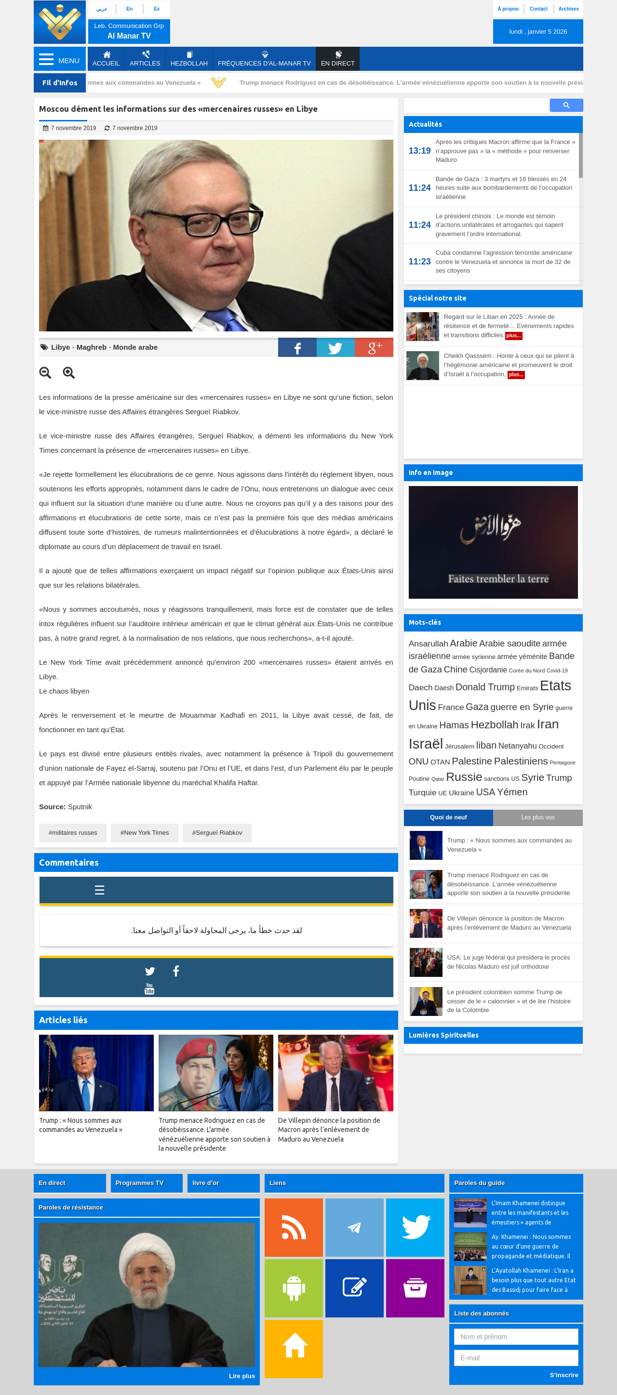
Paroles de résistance (71, 1207)
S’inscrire (564, 1375)
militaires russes (74, 832)
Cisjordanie (488, 670)
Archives (569, 9)
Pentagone (563, 762)
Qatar (437, 779)
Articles (145, 59)
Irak (527, 725)
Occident (551, 746)
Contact (539, 9)
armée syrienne (474, 656)
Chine (455, 669)
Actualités (425, 124)
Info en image (431, 472)
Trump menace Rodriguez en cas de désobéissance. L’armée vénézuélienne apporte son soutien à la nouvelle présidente (422, 82)
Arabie (464, 643)
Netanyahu (517, 745)
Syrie (532, 777)
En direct (52, 1182)
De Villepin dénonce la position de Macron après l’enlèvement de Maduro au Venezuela (509, 923)
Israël (426, 743)
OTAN (440, 762)
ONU (419, 761)
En (129, 9)
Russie (464, 776)
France (451, 707)
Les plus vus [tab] (537, 817)
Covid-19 (557, 670)
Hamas (454, 725)
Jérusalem (459, 746)
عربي (101, 9)
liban (486, 745)
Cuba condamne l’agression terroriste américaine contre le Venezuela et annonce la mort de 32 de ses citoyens (504, 261)
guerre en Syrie (521, 707)
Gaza (477, 706)
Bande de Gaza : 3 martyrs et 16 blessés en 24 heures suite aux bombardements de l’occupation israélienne (504, 187)
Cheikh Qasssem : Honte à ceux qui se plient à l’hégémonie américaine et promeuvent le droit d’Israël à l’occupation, (509, 365)
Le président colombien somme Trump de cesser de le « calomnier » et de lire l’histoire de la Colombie (509, 1000)
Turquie (423, 792)
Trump (559, 778)
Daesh (444, 688)
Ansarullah (428, 643)
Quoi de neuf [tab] (448, 817)
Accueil (106, 59)
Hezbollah (189, 59)
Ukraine (461, 793)
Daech (421, 687)
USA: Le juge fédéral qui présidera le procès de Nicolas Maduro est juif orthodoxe (508, 962)
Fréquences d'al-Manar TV (264, 59)
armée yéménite (522, 656)
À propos (508, 9)
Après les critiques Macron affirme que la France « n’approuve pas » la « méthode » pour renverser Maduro (506, 150)
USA (486, 792)
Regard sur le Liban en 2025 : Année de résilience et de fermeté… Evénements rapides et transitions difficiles (509, 326)
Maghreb (92, 347)
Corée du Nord (527, 670)
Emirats (527, 688)
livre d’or (205, 1182)
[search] (475, 105)
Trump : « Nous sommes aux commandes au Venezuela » (118, 82)
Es (157, 9)
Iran (548, 724)
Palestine (472, 761)
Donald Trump (485, 687)
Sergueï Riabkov (219, 832)
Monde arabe (135, 347)
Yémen (512, 792)
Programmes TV (140, 1182)
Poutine (419, 778)
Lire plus (242, 1376)
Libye (60, 347)
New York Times (146, 832)
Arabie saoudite (509, 643)
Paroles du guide (479, 1182)
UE (442, 793)
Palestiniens (521, 760)
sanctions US (502, 779)
